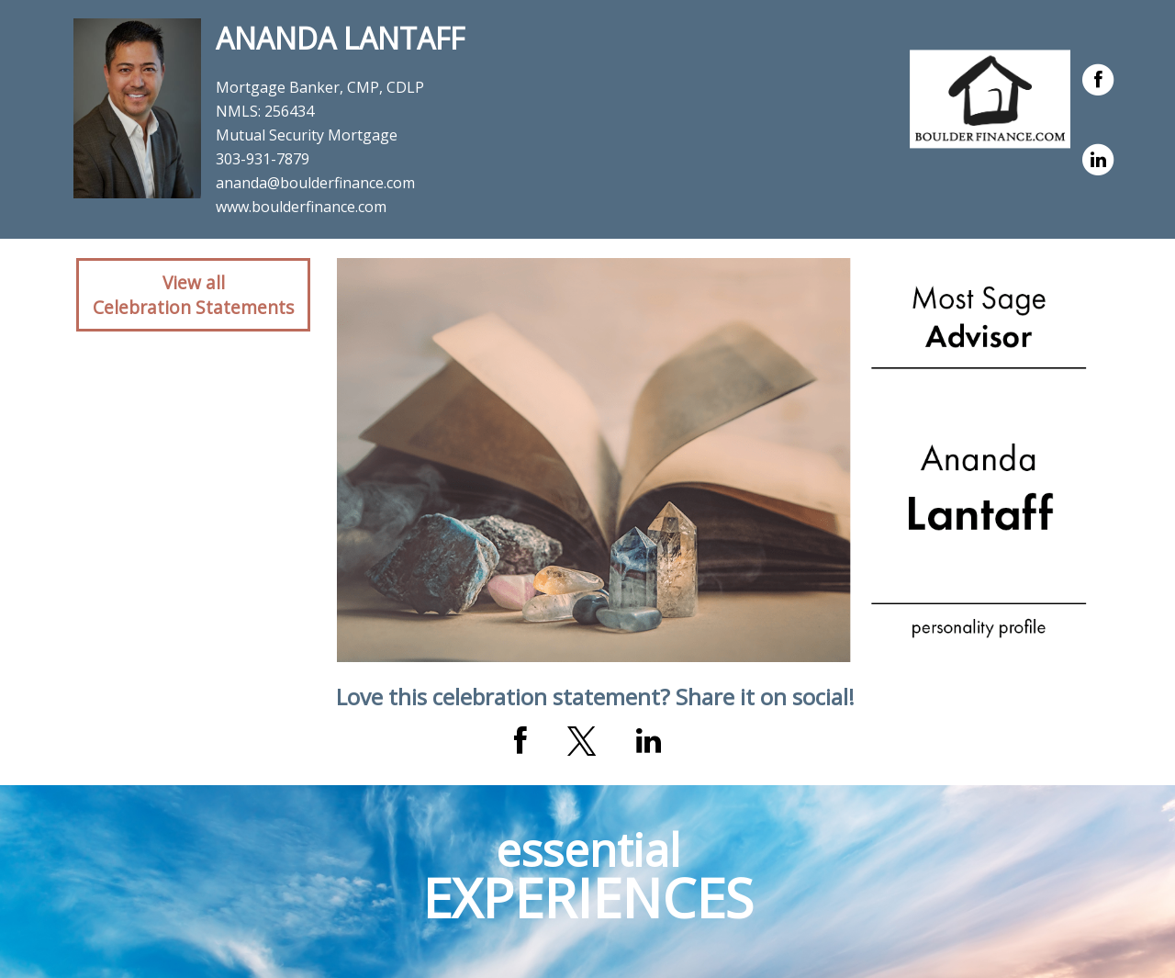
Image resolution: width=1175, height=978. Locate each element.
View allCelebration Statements (193, 295)
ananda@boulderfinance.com (315, 183)
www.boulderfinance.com (301, 207)
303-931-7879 (262, 159)
